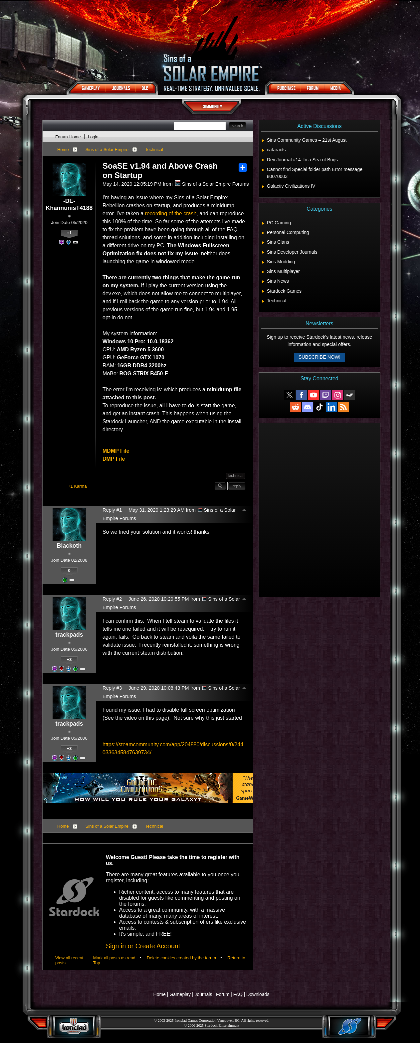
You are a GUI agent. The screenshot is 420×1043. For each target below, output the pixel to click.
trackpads (69, 634)
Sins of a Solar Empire (107, 149)
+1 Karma (77, 486)
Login (93, 136)
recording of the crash (171, 213)
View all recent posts (69, 960)
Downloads (257, 994)
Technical (154, 149)
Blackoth (69, 545)
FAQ (238, 994)
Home (63, 149)
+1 (69, 232)
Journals (203, 994)
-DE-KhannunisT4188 (69, 204)
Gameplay (180, 994)
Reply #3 (112, 688)
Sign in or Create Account (143, 946)
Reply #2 (112, 599)
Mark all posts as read (114, 957)
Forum (222, 994)
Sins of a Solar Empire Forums (212, 184)
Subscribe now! (319, 357)
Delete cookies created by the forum (181, 957)
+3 (69, 659)
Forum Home (68, 136)
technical (235, 475)
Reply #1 (112, 510)
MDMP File (116, 451)
